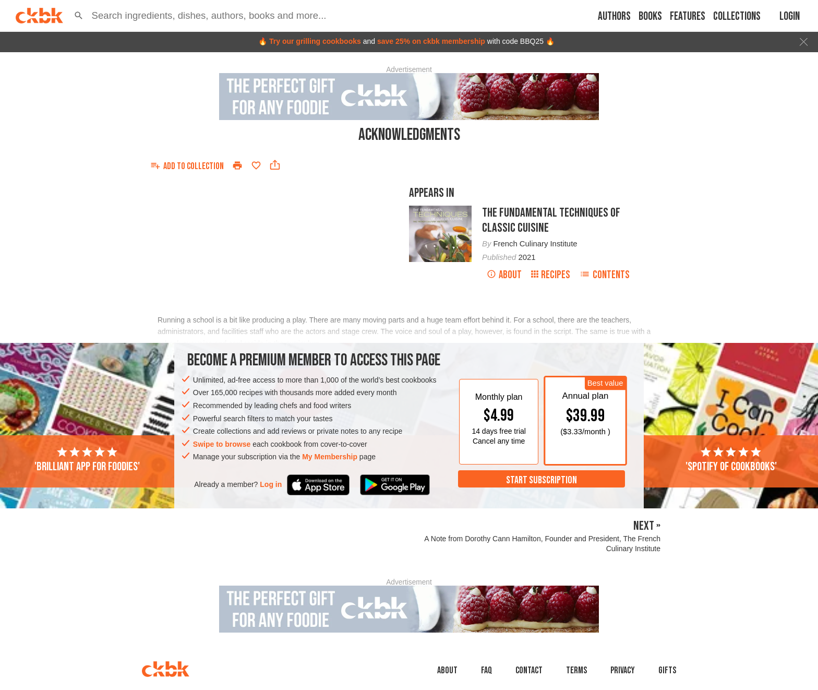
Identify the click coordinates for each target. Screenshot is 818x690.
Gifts (667, 670)
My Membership (329, 457)
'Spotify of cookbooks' (731, 460)
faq (486, 670)
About (504, 274)
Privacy (622, 670)
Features (687, 16)
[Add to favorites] (256, 165)
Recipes (550, 274)
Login (789, 16)
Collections (737, 16)
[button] (79, 15)
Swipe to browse (221, 444)
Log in (271, 484)
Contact (529, 670)
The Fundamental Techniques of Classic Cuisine (551, 220)
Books (650, 16)
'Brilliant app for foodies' (87, 460)
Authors (614, 16)
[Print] (237, 165)
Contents (605, 274)
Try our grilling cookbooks (315, 41)
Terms (576, 670)
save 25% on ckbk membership (431, 41)
